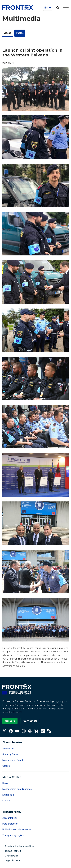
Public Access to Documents (16, 829)
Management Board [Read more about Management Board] (12, 760)
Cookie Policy (11, 855)
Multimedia (8, 795)
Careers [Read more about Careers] (6, 766)
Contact (6, 800)
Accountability (9, 818)
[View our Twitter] (4, 731)
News (5, 783)
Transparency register (13, 835)
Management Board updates (17, 789)
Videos (7, 33)
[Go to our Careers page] (10, 721)
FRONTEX (17, 7)
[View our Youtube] (17, 731)
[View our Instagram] (24, 731)
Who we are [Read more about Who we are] (8, 748)
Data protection (10, 823)
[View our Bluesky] (36, 731)
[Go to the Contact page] (30, 721)
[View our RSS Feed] (49, 731)
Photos (20, 33)
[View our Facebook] (11, 731)
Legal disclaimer (13, 860)
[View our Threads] (30, 731)
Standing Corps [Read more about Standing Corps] (10, 754)
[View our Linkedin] (43, 731)
